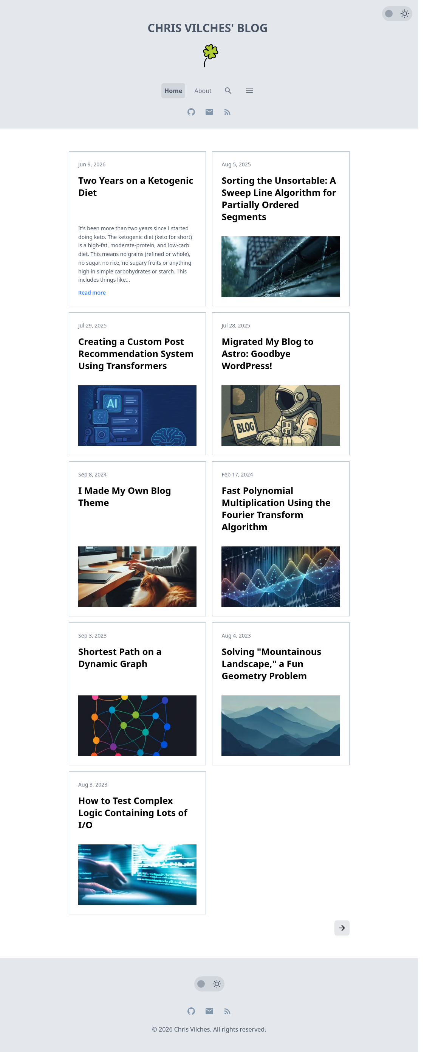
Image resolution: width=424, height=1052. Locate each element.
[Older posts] (342, 928)
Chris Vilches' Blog (207, 28)
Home (173, 91)
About (202, 91)
